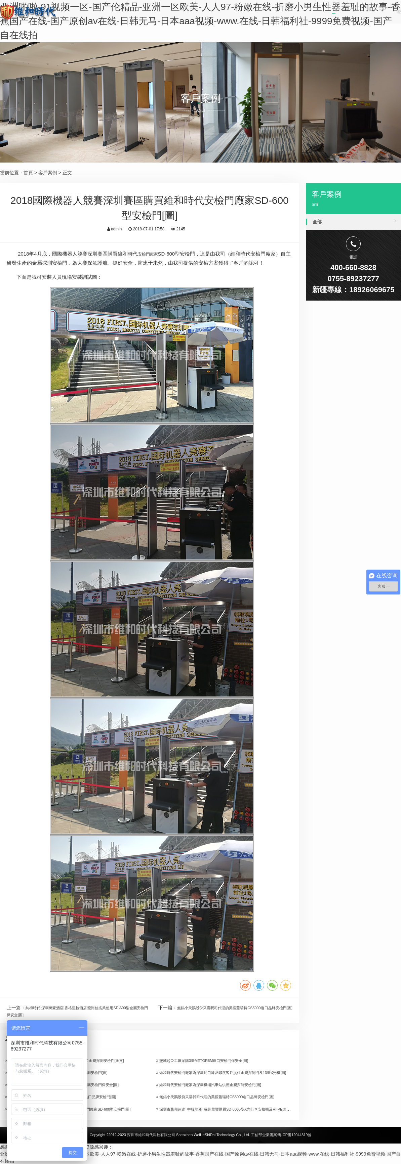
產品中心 (335, 12)
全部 (354, 220)
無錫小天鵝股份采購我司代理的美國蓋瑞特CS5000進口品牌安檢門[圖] (231, 1097)
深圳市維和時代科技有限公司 (151, 1135)
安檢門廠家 (150, 254)
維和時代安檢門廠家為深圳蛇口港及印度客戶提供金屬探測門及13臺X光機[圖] (239, 1072)
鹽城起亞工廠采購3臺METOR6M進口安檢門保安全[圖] (215, 1060)
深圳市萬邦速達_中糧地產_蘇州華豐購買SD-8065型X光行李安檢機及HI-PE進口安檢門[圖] (252, 1109)
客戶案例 (298, 12)
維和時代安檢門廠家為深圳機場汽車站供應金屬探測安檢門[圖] (223, 1084)
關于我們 (262, 12)
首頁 (231, 12)
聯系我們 (372, 12)
